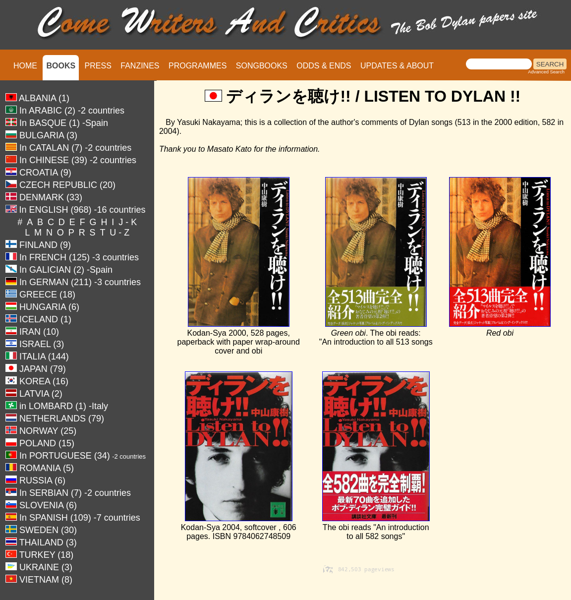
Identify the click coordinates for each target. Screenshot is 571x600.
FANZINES (139, 65)
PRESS (98, 65)
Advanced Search (546, 71)
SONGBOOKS (261, 65)
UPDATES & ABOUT (397, 65)
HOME (25, 65)
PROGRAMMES (198, 65)
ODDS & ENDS (323, 65)
